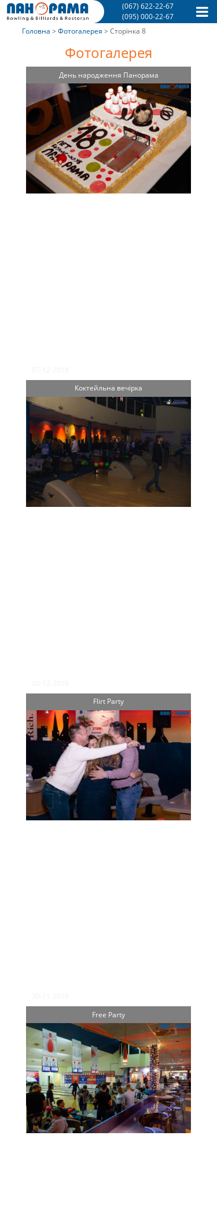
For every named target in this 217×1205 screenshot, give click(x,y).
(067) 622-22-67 (148, 6)
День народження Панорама (109, 75)
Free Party (108, 1015)
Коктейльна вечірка (108, 388)
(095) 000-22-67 (148, 16)
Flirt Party (108, 701)
